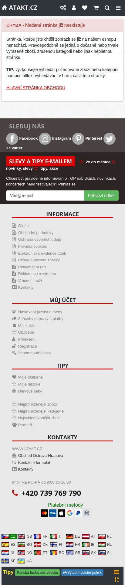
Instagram (55, 138)
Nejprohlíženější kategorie (41, 411)
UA (25, 561)
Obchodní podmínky (35, 232)
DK (41, 544)
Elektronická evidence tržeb (42, 253)
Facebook (22, 138)
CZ (8, 536)
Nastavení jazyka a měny (40, 312)
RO (57, 552)
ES (8, 544)
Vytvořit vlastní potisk (82, 572)
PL (105, 536)
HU (105, 544)
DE (73, 536)
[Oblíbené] (84, 7)
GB (25, 536)
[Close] (118, 7)
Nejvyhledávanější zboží (39, 418)
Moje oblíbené (30, 377)
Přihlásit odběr (101, 195)
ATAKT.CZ (19, 7)
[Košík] (96, 7)
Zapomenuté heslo (34, 353)
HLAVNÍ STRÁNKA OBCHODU (35, 87)
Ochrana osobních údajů (39, 239)
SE (8, 561)
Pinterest (87, 138)
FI (56, 544)
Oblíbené (26, 332)
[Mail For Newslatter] (45, 195)
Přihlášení (27, 339)
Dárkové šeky (30, 391)
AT (88, 536)
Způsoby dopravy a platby (40, 318)
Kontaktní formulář (34, 462)
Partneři (25, 425)
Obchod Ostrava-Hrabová (40, 455)
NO (25, 552)
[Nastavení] (63, 7)
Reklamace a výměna (37, 273)
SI (104, 552)
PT (40, 552)
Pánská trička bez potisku (37, 572)
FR (41, 536)
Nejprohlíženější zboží (37, 404)
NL (8, 552)
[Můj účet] (73, 7)
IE (88, 544)
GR (73, 552)
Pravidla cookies (32, 246)
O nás (23, 225)
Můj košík (26, 325)
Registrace (27, 346)
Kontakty (26, 287)
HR (73, 544)
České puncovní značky (39, 260)
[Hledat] (107, 7)
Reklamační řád (32, 267)
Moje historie (29, 384)
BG (25, 544)
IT (56, 536)
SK (89, 552)
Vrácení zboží (30, 280)
